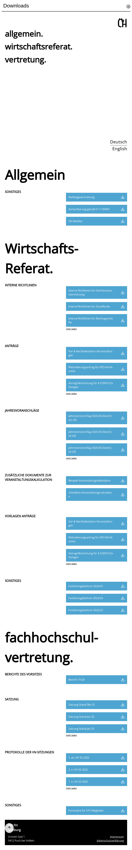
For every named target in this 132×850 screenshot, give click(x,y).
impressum (117, 836)
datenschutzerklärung (110, 840)
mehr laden (71, 329)
